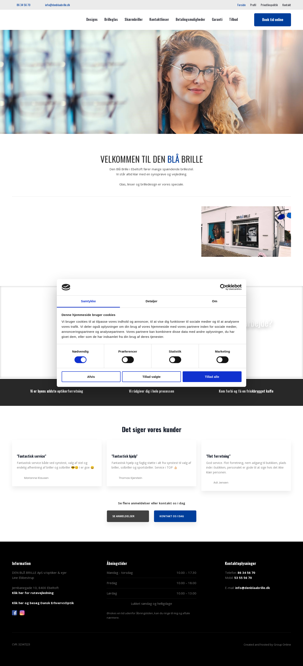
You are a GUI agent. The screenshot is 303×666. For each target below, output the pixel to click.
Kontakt (286, 5)
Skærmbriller (134, 19)
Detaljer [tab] (151, 301)
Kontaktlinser (159, 19)
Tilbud (233, 19)
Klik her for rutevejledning (33, 593)
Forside (241, 5)
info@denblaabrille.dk (252, 588)
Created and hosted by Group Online (267, 644)
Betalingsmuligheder (190, 19)
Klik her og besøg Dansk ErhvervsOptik (43, 603)
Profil (253, 5)
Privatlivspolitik (269, 5)
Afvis (91, 376)
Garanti (217, 19)
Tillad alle (212, 376)
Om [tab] (214, 301)
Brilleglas (111, 19)
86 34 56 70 (246, 572)
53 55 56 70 (243, 577)
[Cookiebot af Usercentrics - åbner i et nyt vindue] (223, 287)
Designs (92, 19)
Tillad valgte (151, 376)
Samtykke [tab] (88, 301)
